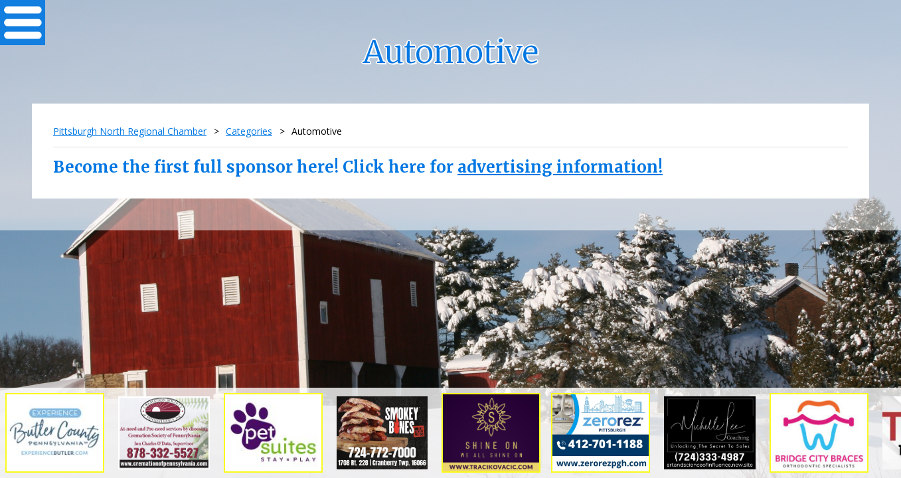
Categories (249, 131)
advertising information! (560, 167)
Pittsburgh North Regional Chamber (129, 131)
